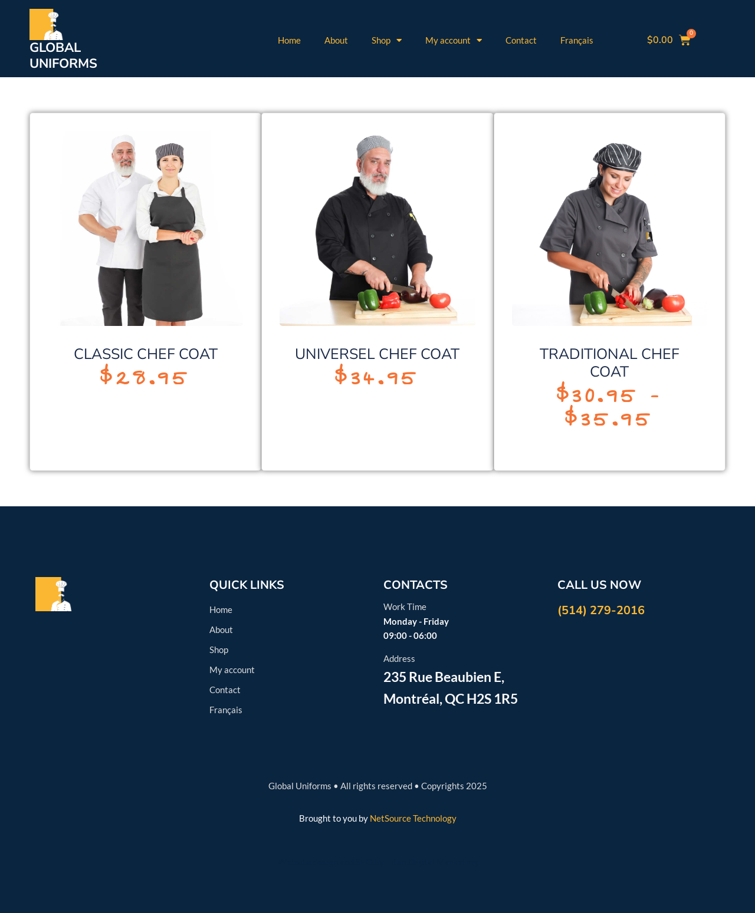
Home (289, 40)
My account (453, 40)
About (336, 40)
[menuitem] (577, 40)
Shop (387, 40)
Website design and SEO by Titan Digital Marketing (378, 861)
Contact (521, 40)
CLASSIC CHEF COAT (146, 354)
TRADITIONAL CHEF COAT (610, 363)
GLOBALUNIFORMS (63, 55)
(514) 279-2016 (601, 610)
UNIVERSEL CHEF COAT (377, 354)
